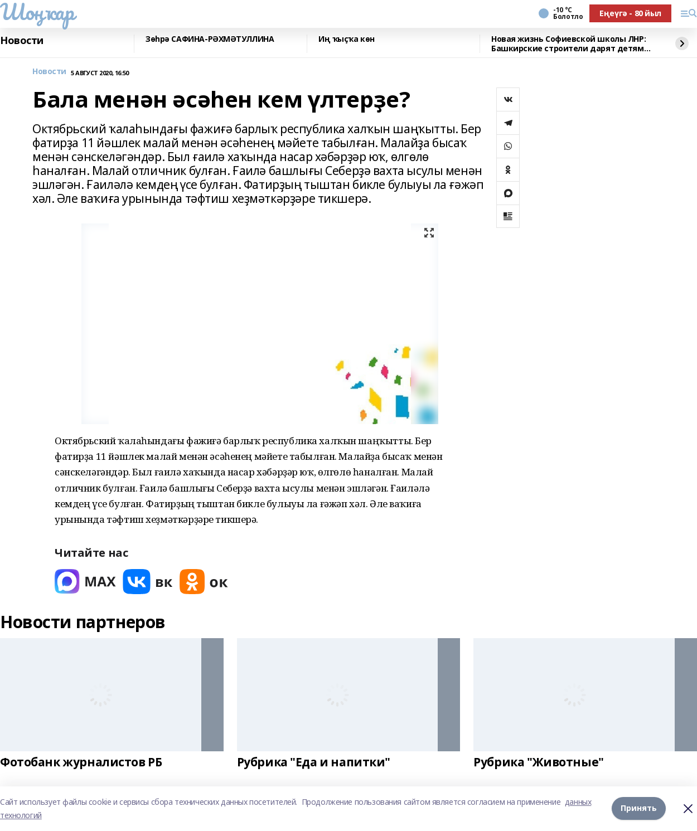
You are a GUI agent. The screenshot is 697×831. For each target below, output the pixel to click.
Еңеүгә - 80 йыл (630, 13)
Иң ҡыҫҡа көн (346, 39)
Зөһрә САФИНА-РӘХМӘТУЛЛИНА (210, 39)
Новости (21, 41)
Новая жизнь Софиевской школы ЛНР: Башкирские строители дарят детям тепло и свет (568, 44)
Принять (639, 808)
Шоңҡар (37, 12)
